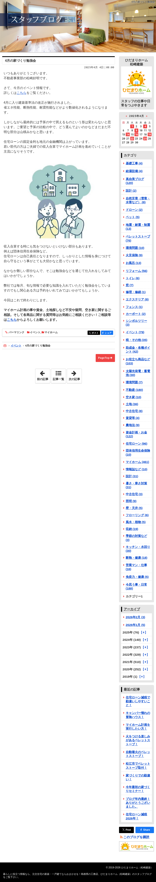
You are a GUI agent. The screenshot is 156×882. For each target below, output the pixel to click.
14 (127, 134)
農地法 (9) (133, 425)
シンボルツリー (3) (136, 322)
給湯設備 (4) (134, 171)
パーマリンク (16, 332)
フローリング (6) (137, 515)
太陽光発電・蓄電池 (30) (138, 373)
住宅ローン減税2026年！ (136, 816)
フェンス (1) (134, 307)
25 (145, 138)
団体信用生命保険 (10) (138, 452)
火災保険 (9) (134, 255)
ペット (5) (133, 217)
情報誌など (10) (136, 469)
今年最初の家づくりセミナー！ (138, 789)
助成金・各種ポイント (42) (138, 349)
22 (132, 138)
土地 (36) (132, 404)
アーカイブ (132, 609)
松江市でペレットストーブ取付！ (138, 765)
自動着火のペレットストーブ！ (138, 754)
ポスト (95, 333)
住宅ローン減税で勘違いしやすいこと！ (138, 701)
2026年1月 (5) (135, 625)
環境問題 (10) (135, 248)
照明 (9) (131, 501)
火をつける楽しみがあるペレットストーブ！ (138, 740)
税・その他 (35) (136, 340)
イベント (35, 332)
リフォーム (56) (136, 271)
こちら (21, 93)
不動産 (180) (134, 390)
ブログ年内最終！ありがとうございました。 (138, 802)
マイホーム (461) (137, 462)
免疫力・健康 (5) (137, 576)
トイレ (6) (133, 278)
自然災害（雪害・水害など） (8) (138, 200)
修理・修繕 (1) (136, 292)
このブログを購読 (136, 837)
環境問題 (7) (134, 382)
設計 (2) (131, 190)
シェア (108, 333)
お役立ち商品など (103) (138, 361)
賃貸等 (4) (133, 418)
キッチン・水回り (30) (138, 548)
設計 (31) (132, 476)
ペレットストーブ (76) (138, 238)
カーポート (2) (136, 314)
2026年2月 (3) (135, 617)
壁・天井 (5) (134, 508)
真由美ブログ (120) (135, 181)
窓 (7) (129, 285)
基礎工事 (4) (134, 163)
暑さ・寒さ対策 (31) (136, 485)
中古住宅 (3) (134, 494)
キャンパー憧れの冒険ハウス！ (138, 714)
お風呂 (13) (133, 263)
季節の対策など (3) (136, 537)
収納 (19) (132, 529)
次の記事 (75, 375)
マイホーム (51, 332)
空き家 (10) (133, 397)
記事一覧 (58, 379)
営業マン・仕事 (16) (136, 567)
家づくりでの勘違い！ (138, 777)
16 (136, 134)
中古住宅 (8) (134, 411)
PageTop (104, 357)
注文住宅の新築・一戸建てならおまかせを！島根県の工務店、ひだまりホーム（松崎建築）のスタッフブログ (78, 26)
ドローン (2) (134, 209)
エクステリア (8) (137, 299)
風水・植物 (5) (136, 522)
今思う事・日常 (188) (136, 586)
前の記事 (43, 375)
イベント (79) (135, 332)
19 (149, 134)
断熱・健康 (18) (136, 557)
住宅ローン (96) (136, 443)
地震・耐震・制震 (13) (138, 226)
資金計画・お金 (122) (136, 434)
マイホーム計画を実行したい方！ (138, 726)
